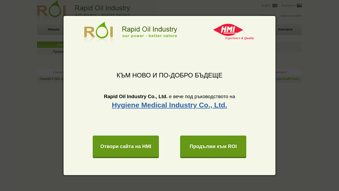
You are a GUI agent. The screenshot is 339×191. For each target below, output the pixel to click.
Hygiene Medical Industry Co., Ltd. (169, 105)
